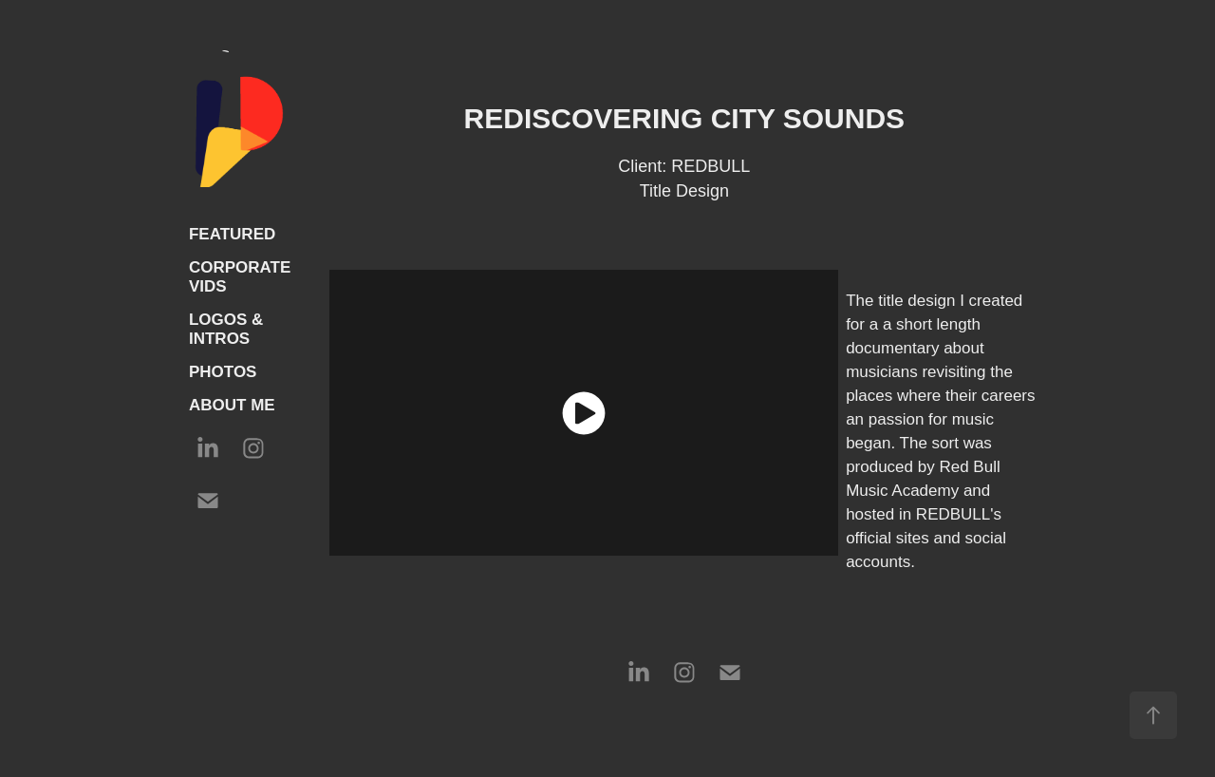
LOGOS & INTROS (226, 329)
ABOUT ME (232, 405)
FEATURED (232, 234)
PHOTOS (222, 372)
